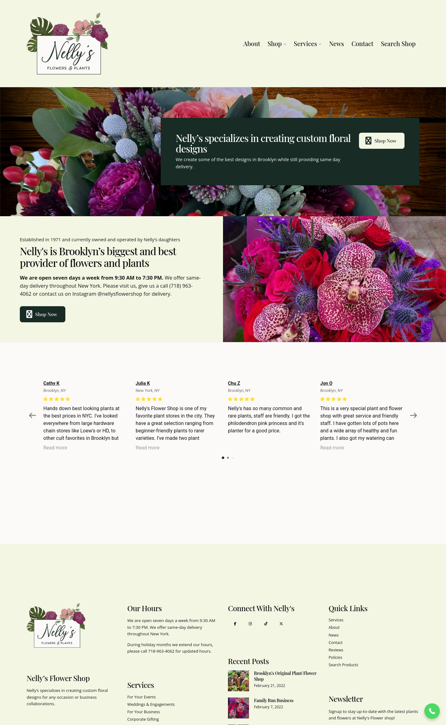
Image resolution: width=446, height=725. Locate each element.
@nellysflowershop (120, 293)
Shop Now (380, 141)
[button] (432, 711)
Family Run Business (273, 700)
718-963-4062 (161, 651)
